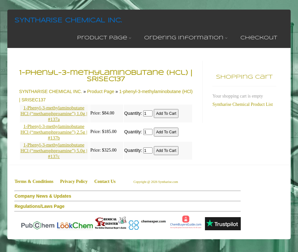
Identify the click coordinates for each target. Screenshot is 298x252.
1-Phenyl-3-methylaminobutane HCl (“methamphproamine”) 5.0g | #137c (53, 150)
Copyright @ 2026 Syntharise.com (156, 182)
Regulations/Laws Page (39, 206)
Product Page (104, 37)
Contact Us (105, 181)
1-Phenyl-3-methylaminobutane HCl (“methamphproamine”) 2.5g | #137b (53, 132)
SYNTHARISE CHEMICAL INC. (68, 21)
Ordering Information (186, 37)
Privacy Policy (74, 181)
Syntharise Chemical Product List (242, 104)
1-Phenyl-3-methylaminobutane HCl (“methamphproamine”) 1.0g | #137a (53, 113)
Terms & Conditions (33, 181)
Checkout (258, 37)
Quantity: (133, 113)
